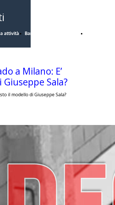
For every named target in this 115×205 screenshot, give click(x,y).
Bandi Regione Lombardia (52, 33)
